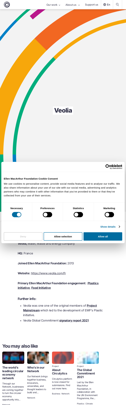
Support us (91, 4)
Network (31, 398)
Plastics (80, 404)
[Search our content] (117, 4)
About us (72, 4)
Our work (53, 4)
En (106, 4)
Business (56, 394)
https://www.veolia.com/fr (48, 273)
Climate (89, 404)
